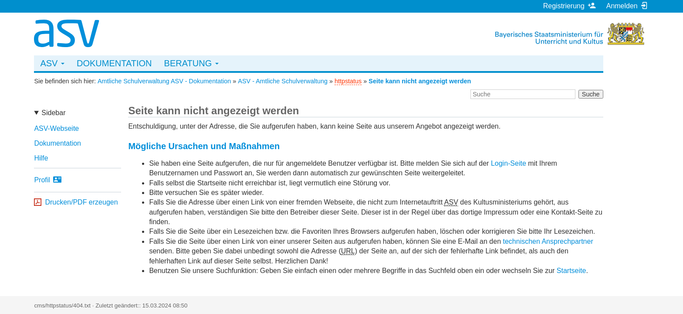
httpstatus (348, 81)
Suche (591, 94)
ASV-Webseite (56, 128)
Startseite (571, 270)
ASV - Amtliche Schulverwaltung (283, 81)
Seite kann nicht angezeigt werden (420, 81)
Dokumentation (114, 63)
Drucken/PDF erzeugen (81, 202)
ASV (52, 63)
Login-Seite (508, 163)
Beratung (191, 63)
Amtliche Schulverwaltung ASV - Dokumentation (164, 81)
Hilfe (41, 158)
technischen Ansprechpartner (548, 241)
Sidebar (53, 112)
